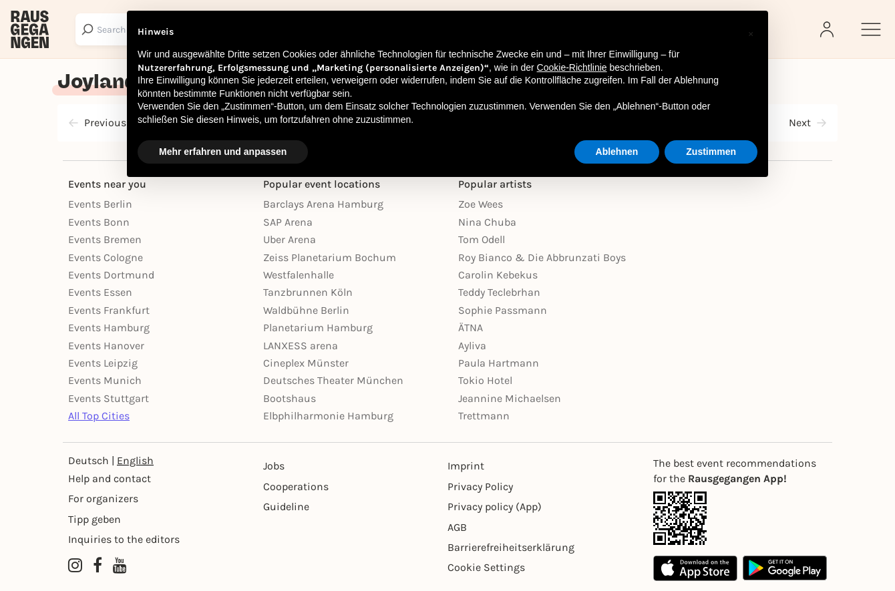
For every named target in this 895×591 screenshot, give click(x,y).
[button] (750, 32)
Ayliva (472, 345)
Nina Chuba (487, 222)
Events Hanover (106, 345)
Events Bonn (99, 222)
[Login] (828, 29)
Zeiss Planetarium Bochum (329, 257)
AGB (457, 527)
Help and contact (109, 478)
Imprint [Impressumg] (466, 465)
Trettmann (484, 415)
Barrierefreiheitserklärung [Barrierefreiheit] (511, 547)
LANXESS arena (300, 345)
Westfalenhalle (298, 274)
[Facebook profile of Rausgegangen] (97, 566)
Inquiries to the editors (124, 539)
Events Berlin (100, 204)
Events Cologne (105, 257)
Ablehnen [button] (617, 151)
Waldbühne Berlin (306, 310)
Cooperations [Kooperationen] (296, 486)
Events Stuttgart (108, 398)
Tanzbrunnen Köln (308, 292)
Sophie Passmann (502, 310)
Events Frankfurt (109, 310)
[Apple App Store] (695, 568)
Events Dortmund (111, 274)
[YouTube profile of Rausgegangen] (120, 566)
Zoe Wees (480, 204)
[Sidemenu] (871, 29)
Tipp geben (94, 519)
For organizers (103, 498)
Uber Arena (289, 239)
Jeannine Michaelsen (509, 398)
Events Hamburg (109, 327)
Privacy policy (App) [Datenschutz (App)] (495, 506)
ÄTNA (470, 327)
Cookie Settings (486, 567)
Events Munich (105, 380)
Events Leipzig (103, 363)
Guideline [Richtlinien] (286, 506)
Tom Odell (481, 239)
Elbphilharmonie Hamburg (328, 415)
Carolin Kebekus (498, 274)
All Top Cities (99, 415)
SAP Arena (288, 222)
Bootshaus (289, 398)
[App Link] (740, 518)
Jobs (274, 465)
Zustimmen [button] (711, 151)
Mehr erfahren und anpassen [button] (223, 151)
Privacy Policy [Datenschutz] (480, 486)
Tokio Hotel (485, 380)
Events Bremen (105, 239)
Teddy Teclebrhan (499, 292)
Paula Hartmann (498, 363)
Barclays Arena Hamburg (323, 204)
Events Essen (100, 292)
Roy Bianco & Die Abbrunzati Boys (542, 257)
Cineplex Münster (306, 363)
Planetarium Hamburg (318, 327)
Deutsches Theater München (333, 380)
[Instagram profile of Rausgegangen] (75, 566)
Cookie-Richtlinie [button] (572, 67)
